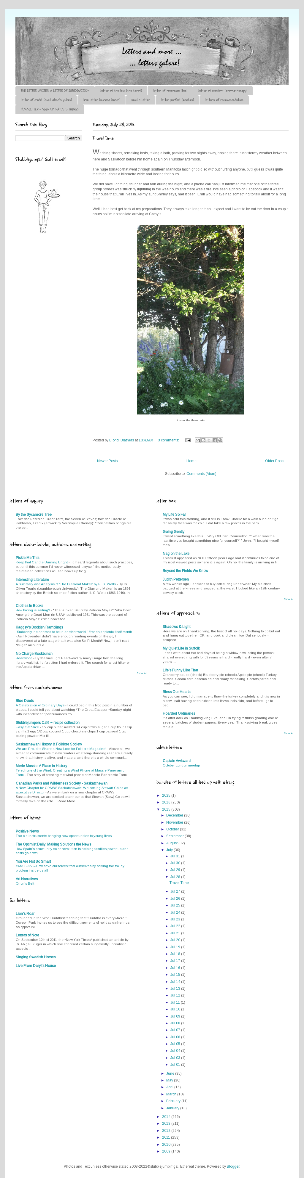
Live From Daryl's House (36, 966)
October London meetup (181, 765)
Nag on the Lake (176, 554)
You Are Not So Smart (33, 861)
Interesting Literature (32, 580)
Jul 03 (175, 1058)
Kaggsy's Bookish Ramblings (39, 627)
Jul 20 (175, 940)
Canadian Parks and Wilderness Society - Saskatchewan (61, 783)
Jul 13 (175, 988)
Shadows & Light (176, 627)
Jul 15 (175, 975)
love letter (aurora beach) (101, 99)
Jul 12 (175, 995)
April (170, 1087)
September (175, 836)
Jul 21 (175, 933)
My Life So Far (174, 514)
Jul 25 (175, 905)
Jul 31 (175, 856)
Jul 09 (175, 1016)
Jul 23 (175, 919)
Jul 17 (175, 961)
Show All (142, 673)
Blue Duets (25, 701)
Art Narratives (27, 879)
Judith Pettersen (176, 579)
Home (191, 461)
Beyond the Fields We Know (185, 571)
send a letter (140, 99)
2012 (166, 1131)
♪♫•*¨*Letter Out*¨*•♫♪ (104, 33)
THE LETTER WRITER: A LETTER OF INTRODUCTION (55, 90)
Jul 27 (175, 891)
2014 (166, 1117)
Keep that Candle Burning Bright (42, 562)
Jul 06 (175, 1037)
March (171, 1094)
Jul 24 (175, 912)
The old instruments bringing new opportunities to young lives (64, 836)
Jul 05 (175, 1044)
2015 (166, 809)
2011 (166, 1137)
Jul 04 (175, 1051)
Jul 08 (175, 1023)
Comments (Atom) (201, 474)
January (173, 1108)
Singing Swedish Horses (36, 957)
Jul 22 (175, 926)
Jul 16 (175, 968)
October (173, 829)
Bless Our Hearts (176, 692)
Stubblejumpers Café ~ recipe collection (48, 723)
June (170, 1073)
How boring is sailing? (33, 610)
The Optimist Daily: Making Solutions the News (53, 844)
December (175, 815)
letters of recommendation (224, 99)
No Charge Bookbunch (34, 654)
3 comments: (169, 440)
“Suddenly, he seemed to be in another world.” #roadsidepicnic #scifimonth (74, 632)
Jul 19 (175, 947)
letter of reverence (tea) (170, 90)
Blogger (233, 1166)
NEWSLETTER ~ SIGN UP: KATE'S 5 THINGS (50, 109)
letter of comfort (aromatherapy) (222, 90)
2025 (166, 795)
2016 (166, 802)
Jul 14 (175, 982)
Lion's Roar (25, 914)
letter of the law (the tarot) (121, 90)
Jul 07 (175, 1030)
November (175, 822)
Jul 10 (175, 1009)
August (172, 843)
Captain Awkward (177, 761)
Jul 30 (175, 863)
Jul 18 (175, 954)
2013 (166, 1123)
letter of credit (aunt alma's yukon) (46, 99)
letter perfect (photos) (177, 99)
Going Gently (173, 532)
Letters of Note (27, 935)
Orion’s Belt (25, 883)
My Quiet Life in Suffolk (181, 648)
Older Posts (274, 461)
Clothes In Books (29, 606)
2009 (166, 1151)
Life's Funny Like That (180, 670)
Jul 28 (175, 877)
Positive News (27, 831)
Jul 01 (175, 1065)
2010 (166, 1144)
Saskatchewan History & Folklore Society (49, 744)
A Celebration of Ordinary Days (40, 705)
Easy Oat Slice (28, 727)
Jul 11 (175, 1002)
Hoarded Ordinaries (179, 713)
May (170, 1080)
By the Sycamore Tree (34, 514)
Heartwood (24, 658)
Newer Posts (107, 461)
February (173, 1101)
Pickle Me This (27, 558)
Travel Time (103, 138)
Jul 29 (175, 870)
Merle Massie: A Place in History (41, 766)
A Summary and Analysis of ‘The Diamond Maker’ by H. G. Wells (66, 584)
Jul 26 (175, 898)
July (170, 850)
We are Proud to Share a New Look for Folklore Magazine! (61, 748)
